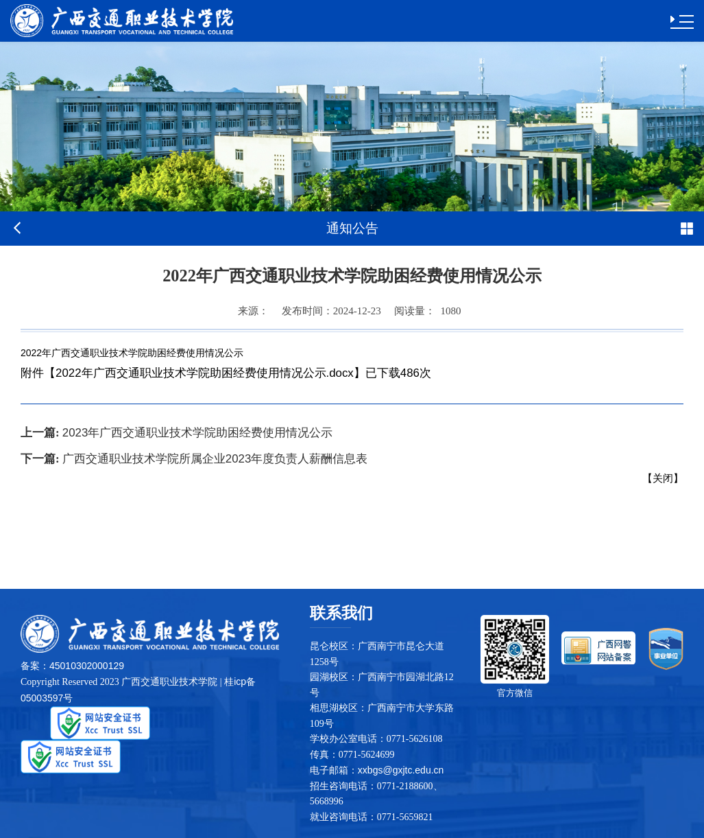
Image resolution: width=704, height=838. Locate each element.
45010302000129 (86, 665)
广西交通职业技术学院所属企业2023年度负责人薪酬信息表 (194, 458)
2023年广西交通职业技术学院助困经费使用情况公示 (176, 432)
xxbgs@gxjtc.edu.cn (401, 770)
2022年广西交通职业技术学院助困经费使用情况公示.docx (205, 373)
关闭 (663, 478)
